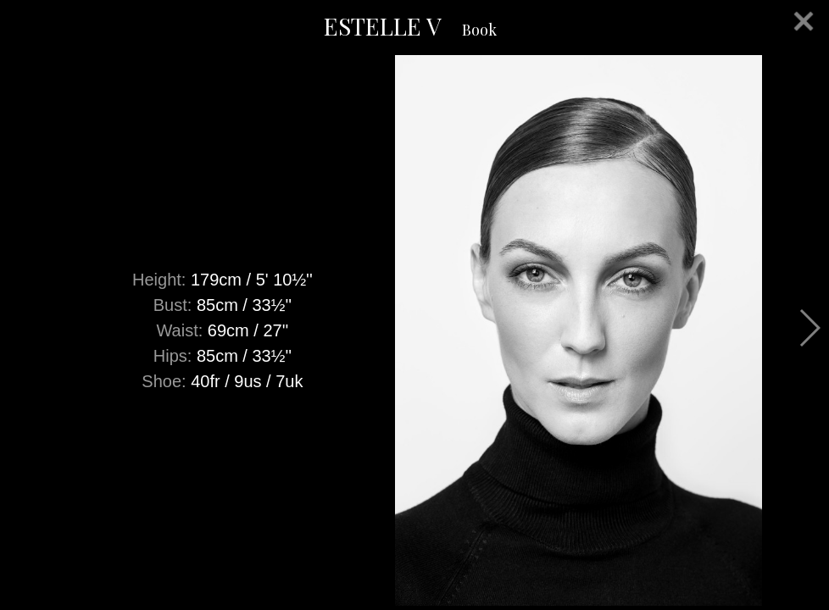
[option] (414, 330)
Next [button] (809, 328)
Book (479, 29)
